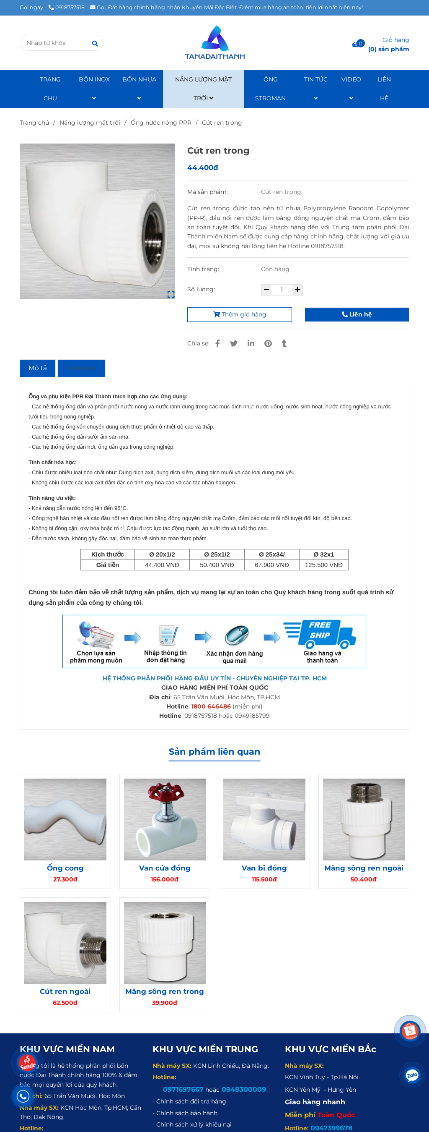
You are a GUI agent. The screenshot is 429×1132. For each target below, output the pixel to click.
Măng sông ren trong (164, 991)
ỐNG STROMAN (270, 89)
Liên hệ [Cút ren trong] (357, 314)
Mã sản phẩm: (208, 192)
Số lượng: (202, 289)
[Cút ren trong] (214, 43)
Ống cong (65, 868)
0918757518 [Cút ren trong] (67, 7)
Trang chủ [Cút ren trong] (34, 122)
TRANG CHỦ (50, 89)
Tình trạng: (204, 269)
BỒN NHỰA (139, 88)
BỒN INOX (94, 88)
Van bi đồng (264, 868)
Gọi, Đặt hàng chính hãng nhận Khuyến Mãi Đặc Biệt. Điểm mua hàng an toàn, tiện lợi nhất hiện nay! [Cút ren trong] (226, 7)
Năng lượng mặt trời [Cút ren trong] (89, 122)
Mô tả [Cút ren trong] (37, 368)
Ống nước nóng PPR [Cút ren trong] (161, 122)
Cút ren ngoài (65, 991)
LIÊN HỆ (384, 89)
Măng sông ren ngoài (363, 868)
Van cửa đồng (165, 868)
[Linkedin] (250, 343)
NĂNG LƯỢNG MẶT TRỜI (203, 89)
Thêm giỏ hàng (239, 314)
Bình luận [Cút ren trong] (81, 368)
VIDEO (351, 88)
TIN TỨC (316, 88)
